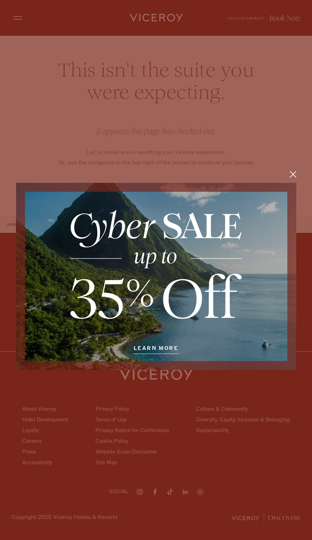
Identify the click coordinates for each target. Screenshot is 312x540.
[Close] (293, 174)
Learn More (156, 348)
